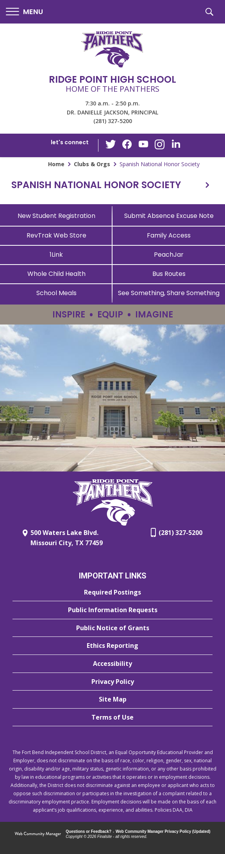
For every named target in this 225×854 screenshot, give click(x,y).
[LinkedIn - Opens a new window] (174, 145)
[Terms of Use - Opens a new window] (112, 718)
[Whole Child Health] (56, 273)
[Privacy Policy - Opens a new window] (112, 682)
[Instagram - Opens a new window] (159, 145)
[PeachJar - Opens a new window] (168, 254)
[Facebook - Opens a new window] (128, 145)
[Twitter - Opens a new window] (112, 145)
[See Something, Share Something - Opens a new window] (168, 293)
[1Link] (56, 254)
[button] (24, 12)
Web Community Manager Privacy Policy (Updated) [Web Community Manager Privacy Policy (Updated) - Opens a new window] (163, 831)
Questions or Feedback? (88, 831)
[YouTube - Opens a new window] (143, 145)
